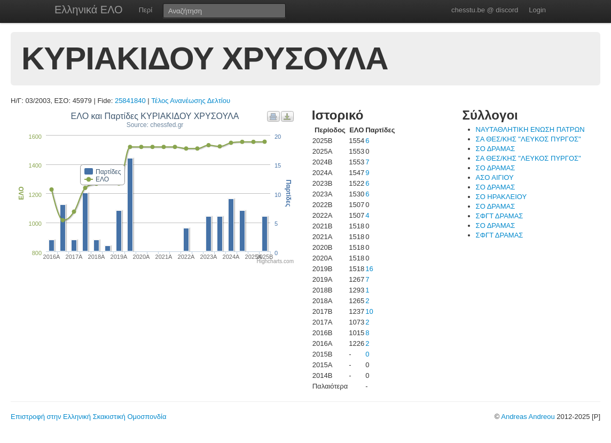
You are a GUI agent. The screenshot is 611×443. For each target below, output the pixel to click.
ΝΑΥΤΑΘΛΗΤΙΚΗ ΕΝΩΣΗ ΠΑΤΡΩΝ (530, 129)
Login (537, 10)
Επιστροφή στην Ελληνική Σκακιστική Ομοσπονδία (88, 417)
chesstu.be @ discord (484, 10)
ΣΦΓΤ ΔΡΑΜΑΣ (499, 216)
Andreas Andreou (527, 417)
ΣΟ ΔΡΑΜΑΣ (495, 149)
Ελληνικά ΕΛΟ (88, 9)
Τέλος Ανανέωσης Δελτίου (190, 101)
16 (369, 269)
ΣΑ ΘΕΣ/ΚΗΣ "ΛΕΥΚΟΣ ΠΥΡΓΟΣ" (528, 139)
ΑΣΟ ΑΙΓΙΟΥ (495, 177)
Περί (145, 10)
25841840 (130, 101)
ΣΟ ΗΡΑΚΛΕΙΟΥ (501, 197)
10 (369, 311)
